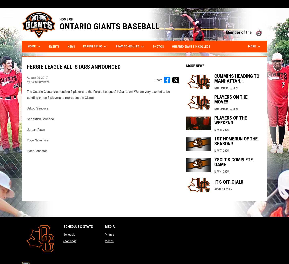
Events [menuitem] (54, 46)
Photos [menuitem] (158, 46)
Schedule (69, 234)
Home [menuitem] (34, 46)
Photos (109, 234)
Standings (69, 241)
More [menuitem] (254, 46)
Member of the (244, 32)
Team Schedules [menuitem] (130, 46)
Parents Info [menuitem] (95, 46)
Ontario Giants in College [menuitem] (191, 46)
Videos (109, 241)
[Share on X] (175, 80)
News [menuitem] (71, 46)
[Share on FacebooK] (167, 80)
